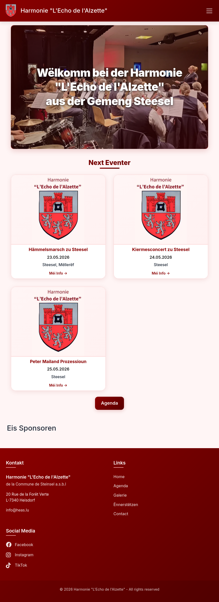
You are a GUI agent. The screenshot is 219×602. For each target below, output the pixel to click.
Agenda (109, 403)
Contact (121, 513)
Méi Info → (58, 273)
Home (119, 476)
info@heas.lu (17, 510)
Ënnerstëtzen (126, 504)
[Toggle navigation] (209, 11)
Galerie (120, 495)
